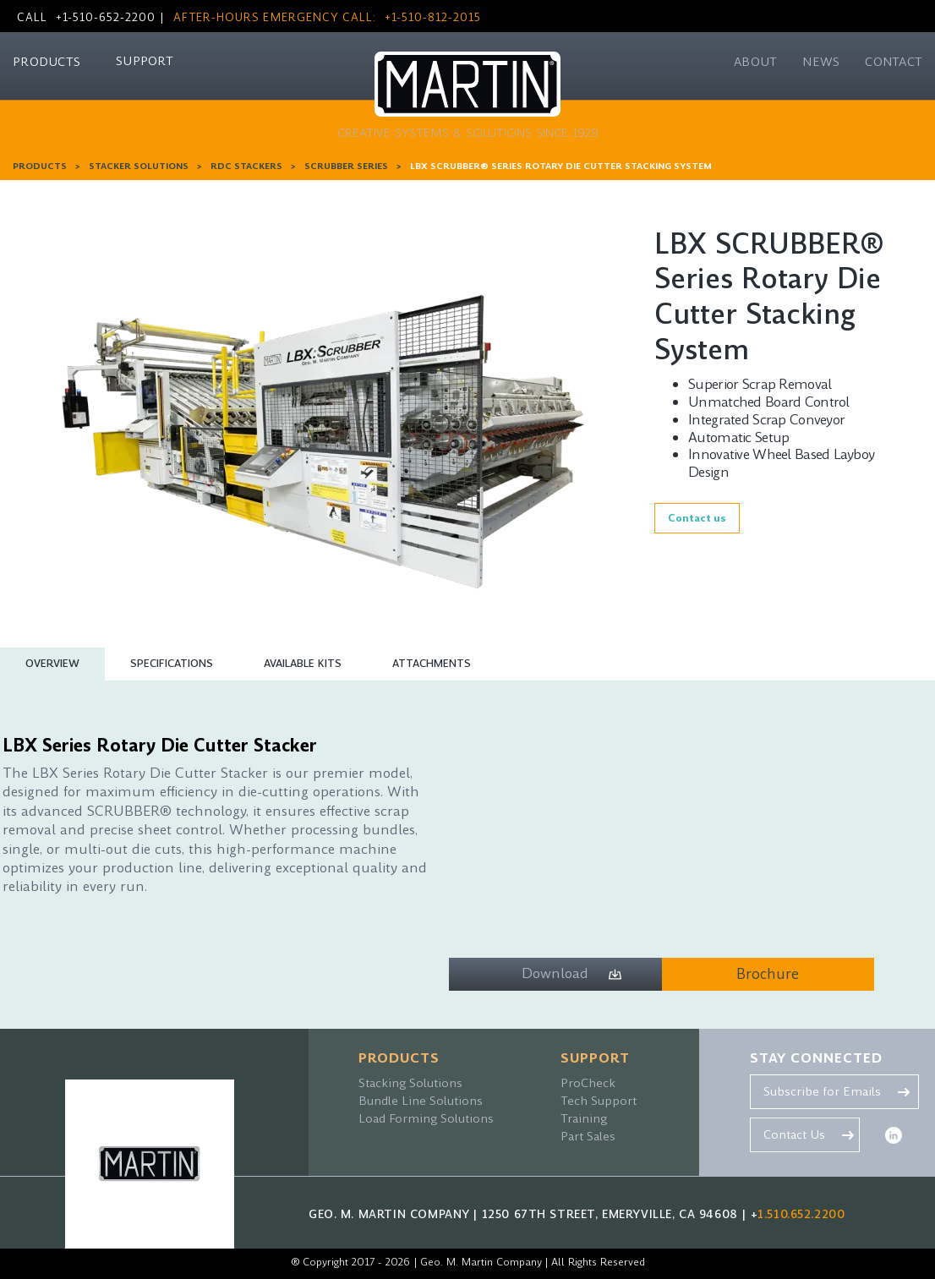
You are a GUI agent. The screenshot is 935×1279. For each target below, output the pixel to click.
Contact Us (794, 1134)
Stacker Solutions (139, 166)
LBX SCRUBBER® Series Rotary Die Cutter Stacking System (561, 166)
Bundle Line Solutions (420, 1100)
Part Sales (587, 1136)
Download (555, 973)
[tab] (52, 664)
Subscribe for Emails (822, 1091)
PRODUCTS (46, 61)
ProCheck (587, 1082)
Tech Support (598, 1100)
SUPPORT (144, 60)
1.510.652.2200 (801, 1214)
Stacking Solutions (410, 1082)
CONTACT (893, 61)
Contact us (697, 518)
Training (583, 1118)
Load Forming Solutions (426, 1118)
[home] (468, 100)
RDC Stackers (246, 166)
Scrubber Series (346, 166)
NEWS (820, 61)
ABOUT (755, 61)
